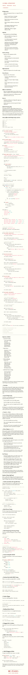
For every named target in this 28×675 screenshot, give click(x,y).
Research (9, 5)
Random (5, 7)
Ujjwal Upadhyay (9, 3)
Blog (14, 5)
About (4, 5)
